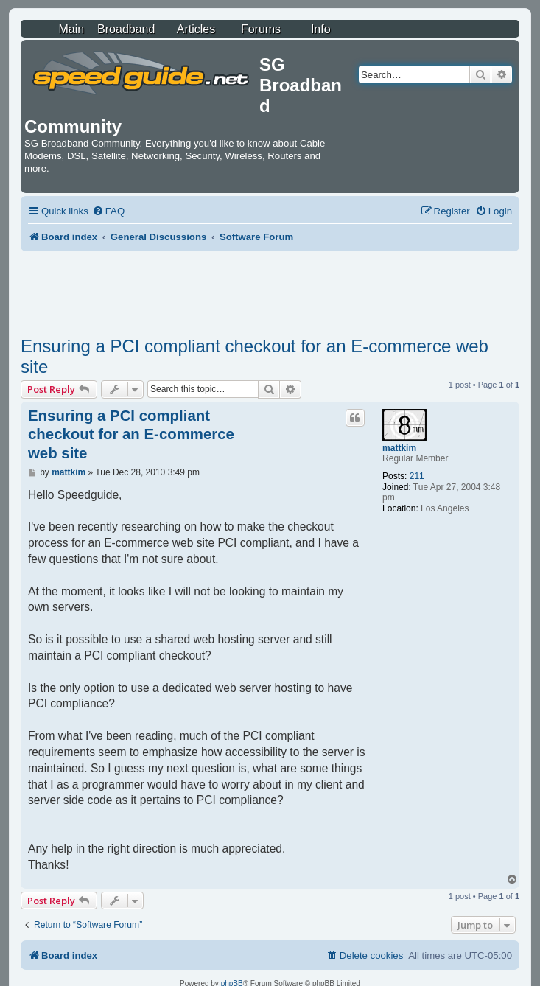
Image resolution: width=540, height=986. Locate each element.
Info (321, 29)
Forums (261, 29)
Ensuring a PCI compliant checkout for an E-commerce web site (254, 356)
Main (71, 29)
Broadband (126, 29)
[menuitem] (108, 211)
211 (417, 476)
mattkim (399, 448)
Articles (196, 29)
